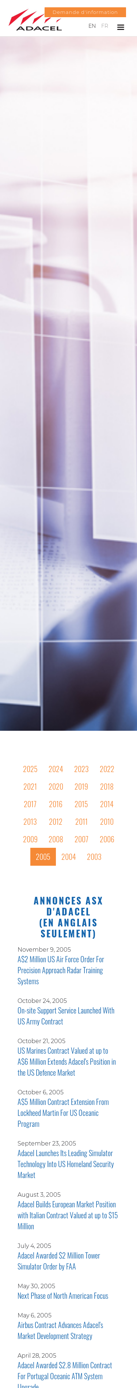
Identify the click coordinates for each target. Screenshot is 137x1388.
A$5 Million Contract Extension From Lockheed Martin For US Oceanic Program (63, 1112)
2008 (56, 839)
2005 (43, 856)
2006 (107, 839)
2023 (81, 768)
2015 (81, 803)
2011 (81, 821)
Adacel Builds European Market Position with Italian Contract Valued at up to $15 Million (68, 1215)
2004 (68, 856)
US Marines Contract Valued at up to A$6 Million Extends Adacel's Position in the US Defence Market (67, 1061)
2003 (94, 856)
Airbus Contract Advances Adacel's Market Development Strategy (60, 1330)
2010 (107, 821)
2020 (56, 786)
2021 (30, 786)
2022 (107, 768)
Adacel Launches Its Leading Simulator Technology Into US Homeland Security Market (66, 1163)
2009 (30, 839)
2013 (30, 821)
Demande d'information (85, 12)
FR (104, 26)
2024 (56, 768)
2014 (107, 803)
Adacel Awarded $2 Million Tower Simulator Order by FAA (59, 1261)
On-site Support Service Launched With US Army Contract (66, 1016)
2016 (55, 803)
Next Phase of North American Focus (63, 1295)
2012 (55, 821)
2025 (30, 768)
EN (92, 26)
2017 (30, 803)
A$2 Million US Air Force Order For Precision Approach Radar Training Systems (61, 969)
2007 (81, 839)
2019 (81, 786)
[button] (120, 27)
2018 (107, 786)
